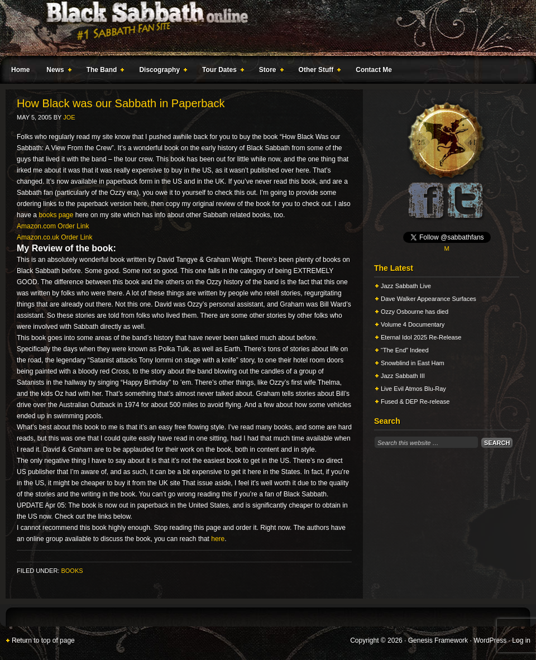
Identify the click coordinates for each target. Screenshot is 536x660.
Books (72, 570)
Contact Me (374, 70)
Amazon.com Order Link (53, 226)
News (56, 71)
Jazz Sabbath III (403, 375)
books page (56, 215)
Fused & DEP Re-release (415, 401)
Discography (160, 71)
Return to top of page (43, 640)
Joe (69, 117)
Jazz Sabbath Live (406, 286)
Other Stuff (317, 71)
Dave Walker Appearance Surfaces (428, 298)
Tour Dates (221, 71)
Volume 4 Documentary (412, 324)
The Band (103, 71)
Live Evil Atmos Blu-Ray (413, 388)
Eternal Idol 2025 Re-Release (421, 337)
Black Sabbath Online (262, 28)
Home (20, 70)
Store (269, 71)
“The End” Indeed (405, 350)
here (217, 539)
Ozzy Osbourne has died (414, 311)
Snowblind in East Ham (412, 363)
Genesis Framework (438, 640)
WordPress (489, 640)
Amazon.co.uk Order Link (54, 237)
